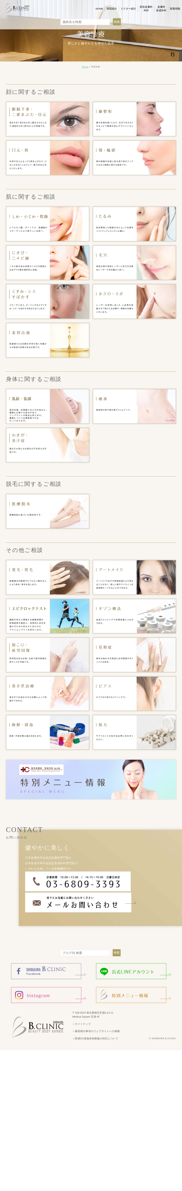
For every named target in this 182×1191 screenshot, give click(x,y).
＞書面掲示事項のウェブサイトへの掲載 (95, 1029)
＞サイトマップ (81, 1021)
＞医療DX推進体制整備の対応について (94, 1036)
